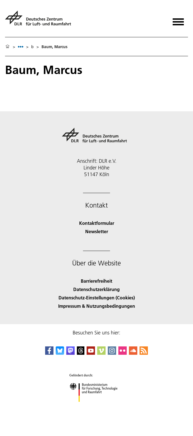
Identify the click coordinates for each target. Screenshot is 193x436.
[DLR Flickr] (122, 353)
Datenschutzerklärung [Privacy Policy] (96, 289)
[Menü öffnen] (178, 19)
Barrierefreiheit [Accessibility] (96, 281)
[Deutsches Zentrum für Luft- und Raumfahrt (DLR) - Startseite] (40, 20)
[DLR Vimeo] (101, 353)
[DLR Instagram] (112, 353)
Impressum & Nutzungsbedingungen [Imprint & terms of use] (96, 306)
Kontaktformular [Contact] (96, 223)
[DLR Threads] (81, 353)
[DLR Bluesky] (60, 353)
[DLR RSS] (144, 353)
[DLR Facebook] (49, 353)
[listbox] (20, 46)
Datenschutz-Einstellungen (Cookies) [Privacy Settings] (96, 297)
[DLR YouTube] (91, 353)
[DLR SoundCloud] (133, 353)
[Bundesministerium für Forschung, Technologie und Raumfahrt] (96, 406)
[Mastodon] (70, 353)
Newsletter (96, 231)
